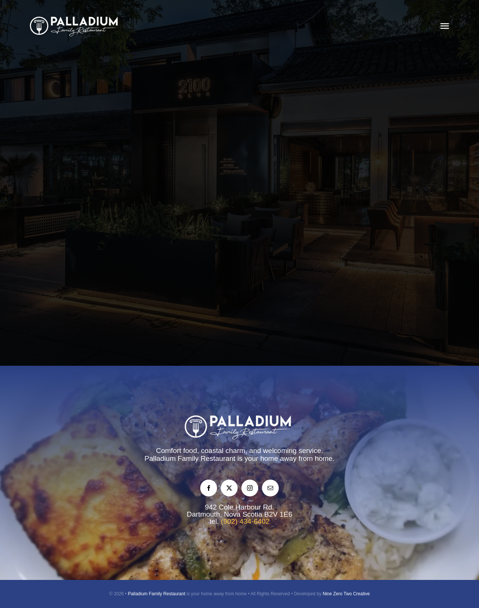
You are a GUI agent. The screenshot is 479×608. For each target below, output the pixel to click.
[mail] (270, 488)
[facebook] (208, 488)
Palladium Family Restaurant (156, 593)
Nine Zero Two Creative (346, 593)
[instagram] (249, 488)
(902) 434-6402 (245, 521)
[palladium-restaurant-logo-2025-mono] (75, 18)
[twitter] (229, 488)
